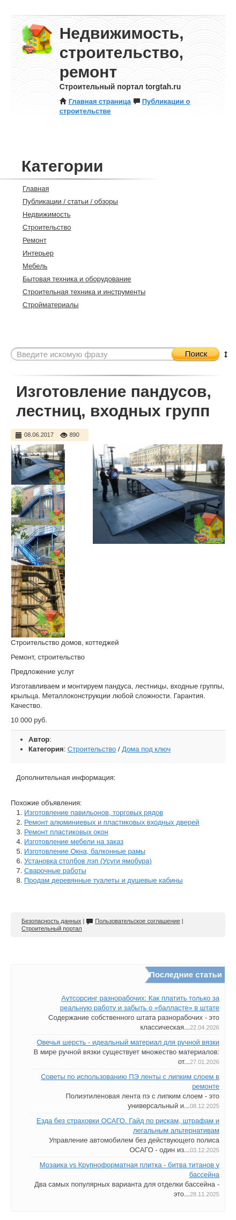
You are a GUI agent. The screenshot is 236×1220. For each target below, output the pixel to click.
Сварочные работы (55, 871)
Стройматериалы (46, 305)
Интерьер (33, 253)
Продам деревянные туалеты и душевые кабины (103, 880)
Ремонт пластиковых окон (66, 832)
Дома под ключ (146, 749)
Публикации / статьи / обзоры (65, 201)
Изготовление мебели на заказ (73, 842)
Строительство (42, 227)
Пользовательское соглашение (133, 921)
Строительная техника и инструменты (79, 292)
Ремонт (30, 240)
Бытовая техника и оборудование (72, 279)
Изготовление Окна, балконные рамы (84, 851)
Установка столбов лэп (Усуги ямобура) (88, 861)
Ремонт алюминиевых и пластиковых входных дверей (112, 822)
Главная (31, 189)
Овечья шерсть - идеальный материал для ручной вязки (127, 1042)
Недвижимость (41, 214)
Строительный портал (51, 928)
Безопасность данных (51, 921)
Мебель (30, 266)
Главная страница (95, 101)
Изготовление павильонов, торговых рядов (93, 812)
